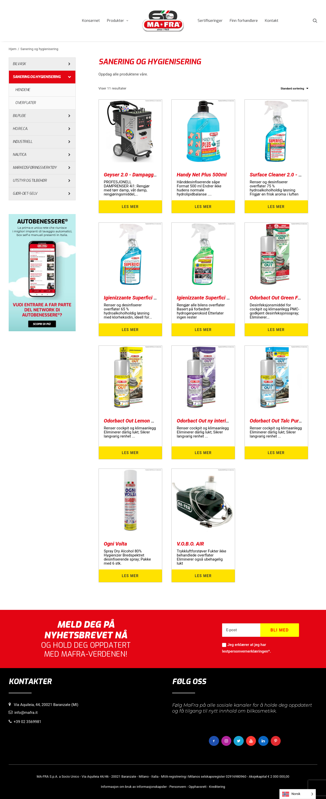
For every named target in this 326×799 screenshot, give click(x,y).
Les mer (130, 207)
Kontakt (271, 20)
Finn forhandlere (244, 20)
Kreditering (217, 787)
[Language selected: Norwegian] (297, 794)
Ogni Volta (115, 544)
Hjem (13, 49)
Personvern (177, 787)
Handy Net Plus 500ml (202, 175)
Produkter (117, 20)
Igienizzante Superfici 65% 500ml (141, 298)
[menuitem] (90, 20)
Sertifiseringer (210, 20)
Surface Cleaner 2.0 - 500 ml (282, 175)
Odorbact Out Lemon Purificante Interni (148, 421)
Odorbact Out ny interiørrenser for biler (220, 421)
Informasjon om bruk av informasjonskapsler (134, 787)
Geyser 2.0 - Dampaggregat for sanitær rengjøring (159, 175)
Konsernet (91, 20)
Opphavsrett (197, 787)
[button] (315, 20)
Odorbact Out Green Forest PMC (285, 298)
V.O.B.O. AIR (190, 544)
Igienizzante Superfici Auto (207, 298)
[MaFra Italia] (163, 20)
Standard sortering (292, 88)
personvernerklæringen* (249, 651)
